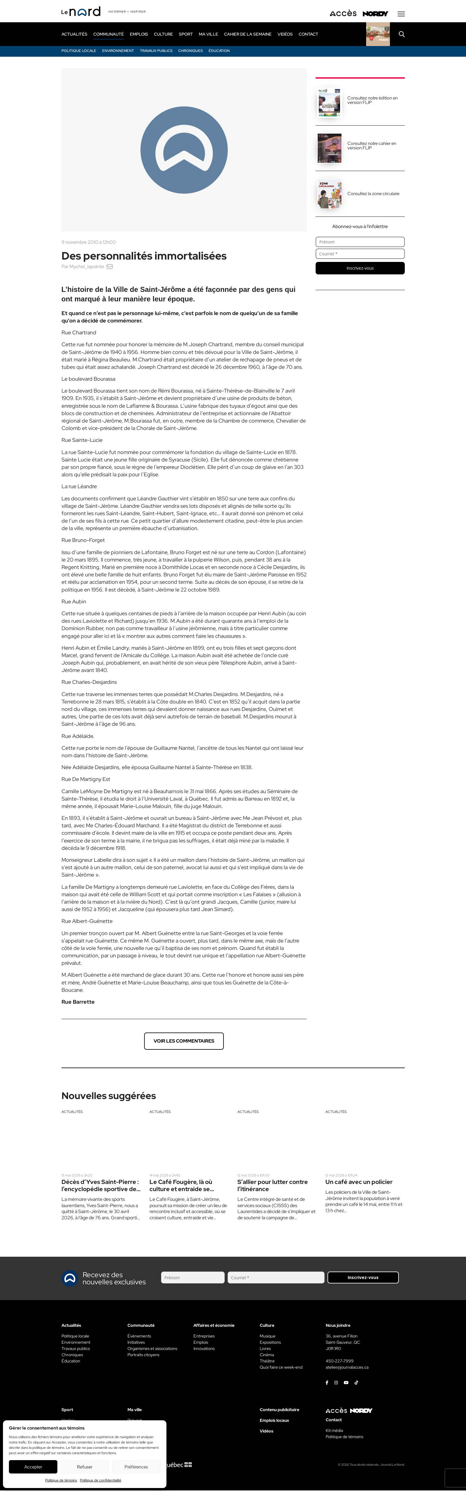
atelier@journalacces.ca (347, 1367)
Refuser (84, 1467)
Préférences (136, 1467)
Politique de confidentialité (100, 1480)
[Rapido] (378, 35)
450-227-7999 (340, 1361)
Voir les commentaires (184, 1041)
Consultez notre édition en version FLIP (372, 101)
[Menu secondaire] (401, 14)
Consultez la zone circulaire (373, 194)
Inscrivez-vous (360, 268)
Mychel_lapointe (87, 267)
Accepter (33, 1467)
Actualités (72, 1112)
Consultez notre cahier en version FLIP (371, 146)
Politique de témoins (61, 1480)
